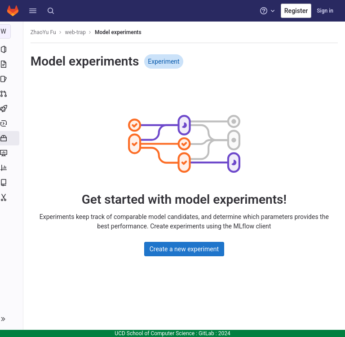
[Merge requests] (12, 94)
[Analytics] (12, 168)
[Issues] (12, 79)
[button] (33, 11)
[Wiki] (12, 182)
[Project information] (12, 49)
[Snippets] (12, 197)
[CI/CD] (12, 108)
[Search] (51, 11)
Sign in (325, 11)
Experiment (165, 61)
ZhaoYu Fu (45, 32)
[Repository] (12, 64)
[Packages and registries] (12, 138)
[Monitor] (12, 153)
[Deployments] (12, 123)
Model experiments (120, 32)
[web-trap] (13, 31)
